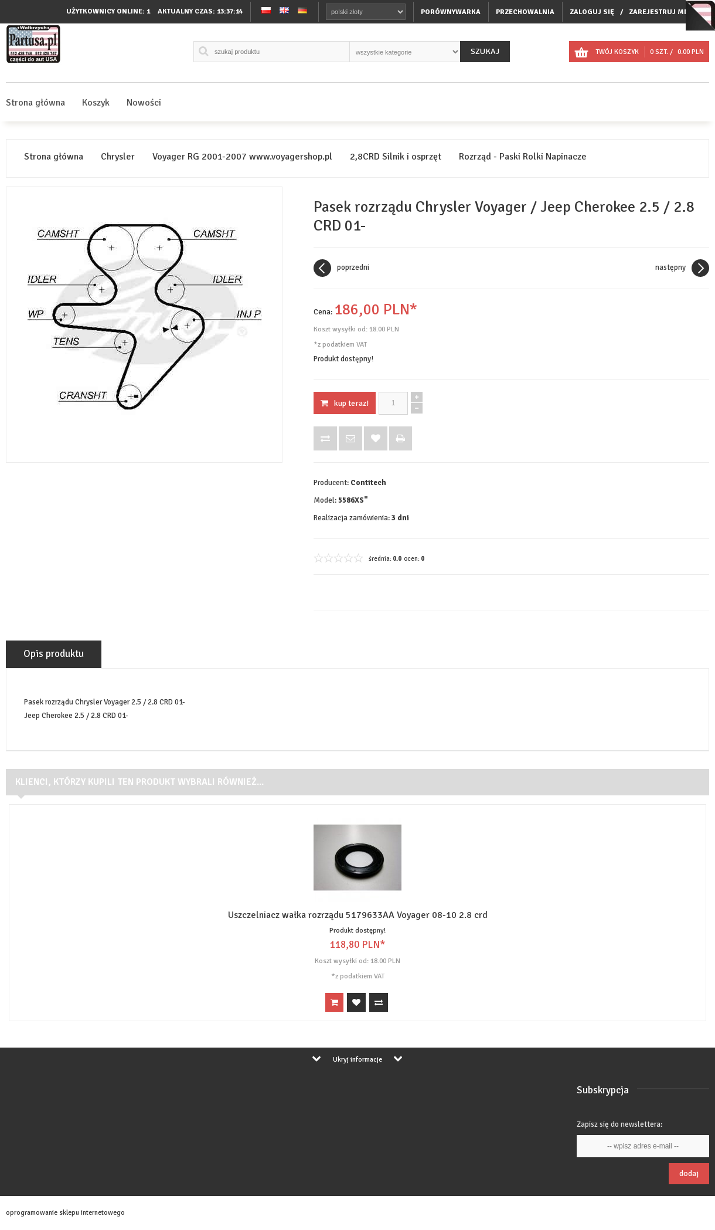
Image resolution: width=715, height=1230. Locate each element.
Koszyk (96, 103)
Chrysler (118, 156)
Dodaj (689, 1173)
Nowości (144, 103)
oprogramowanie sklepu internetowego (65, 1212)
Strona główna (35, 103)
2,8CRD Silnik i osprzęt (395, 156)
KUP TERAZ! (345, 403)
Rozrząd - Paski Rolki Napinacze (523, 156)
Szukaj (485, 51)
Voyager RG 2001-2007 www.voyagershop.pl (242, 156)
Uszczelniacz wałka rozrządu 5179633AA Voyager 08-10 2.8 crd (358, 915)
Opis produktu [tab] (53, 654)
